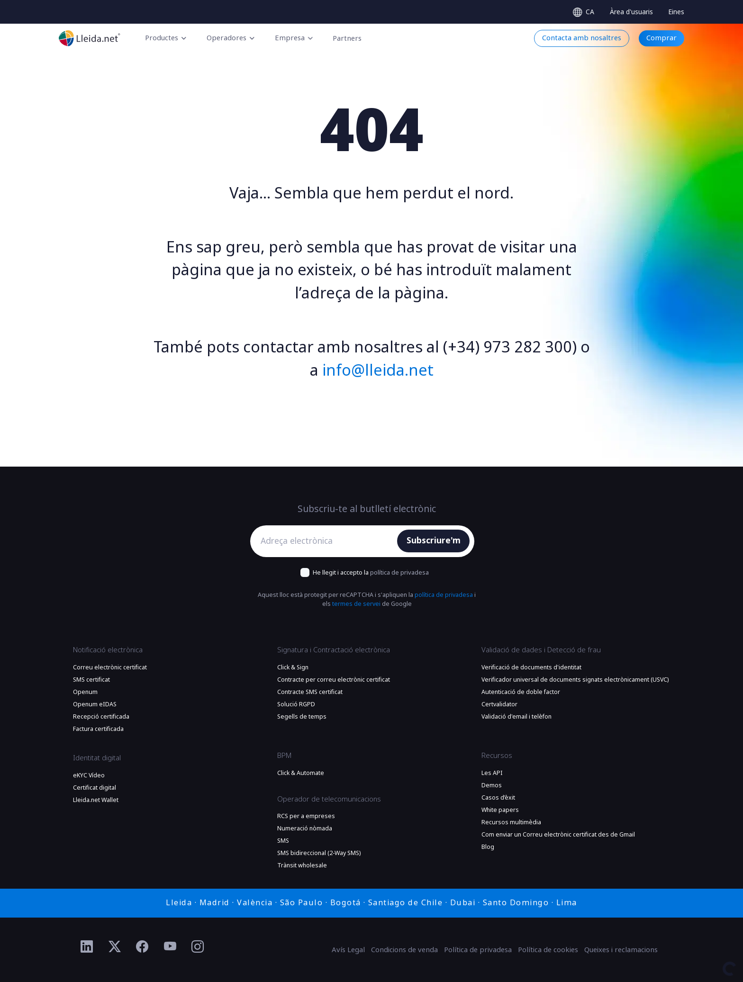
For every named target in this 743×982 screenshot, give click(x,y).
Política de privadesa (478, 950)
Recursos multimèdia (511, 822)
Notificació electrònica (108, 650)
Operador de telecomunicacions (329, 799)
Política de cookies (548, 950)
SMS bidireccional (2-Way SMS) (319, 853)
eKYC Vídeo (89, 775)
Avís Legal (348, 950)
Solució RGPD (296, 704)
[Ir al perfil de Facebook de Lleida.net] (142, 947)
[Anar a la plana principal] (89, 38)
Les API (492, 773)
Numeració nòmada (304, 828)
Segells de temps (301, 716)
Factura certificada (98, 729)
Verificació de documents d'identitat (531, 667)
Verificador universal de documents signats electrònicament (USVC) (575, 680)
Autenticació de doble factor (520, 692)
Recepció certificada (101, 716)
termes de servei (356, 604)
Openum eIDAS (95, 704)
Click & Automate (300, 773)
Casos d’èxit (498, 797)
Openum (85, 692)
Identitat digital (97, 758)
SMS (283, 841)
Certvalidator (499, 704)
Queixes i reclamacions (621, 950)
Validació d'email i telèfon (516, 716)
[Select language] (583, 12)
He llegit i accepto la (371, 572)
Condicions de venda (404, 950)
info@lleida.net (378, 370)
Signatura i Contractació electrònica (333, 650)
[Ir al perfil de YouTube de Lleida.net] (170, 947)
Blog (487, 847)
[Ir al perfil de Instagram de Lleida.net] (198, 947)
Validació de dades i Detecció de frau (541, 650)
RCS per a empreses (306, 816)
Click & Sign (292, 667)
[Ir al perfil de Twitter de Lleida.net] (115, 947)
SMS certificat (91, 680)
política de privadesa (399, 572)
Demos (491, 785)
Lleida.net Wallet (95, 800)
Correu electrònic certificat (110, 667)
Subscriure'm (434, 540)
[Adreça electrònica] (326, 541)
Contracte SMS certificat (310, 692)
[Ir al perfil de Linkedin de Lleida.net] (87, 947)
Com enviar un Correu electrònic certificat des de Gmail (558, 834)
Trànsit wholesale (302, 865)
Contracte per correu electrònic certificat (333, 680)
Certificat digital (94, 788)
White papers (500, 810)
